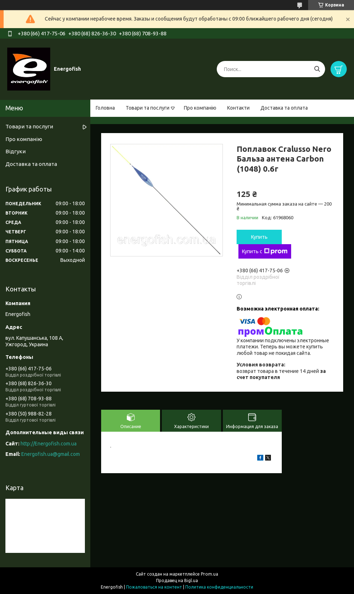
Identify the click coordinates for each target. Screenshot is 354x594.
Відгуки (15, 151)
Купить (259, 237)
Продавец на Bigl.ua (177, 580)
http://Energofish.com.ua (49, 443)
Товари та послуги (147, 108)
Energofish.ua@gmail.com (50, 454)
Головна (105, 108)
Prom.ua (209, 574)
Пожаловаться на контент (154, 587)
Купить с (265, 251)
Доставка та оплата (284, 108)
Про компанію (200, 108)
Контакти (238, 108)
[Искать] (317, 69)
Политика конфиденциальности (219, 587)
